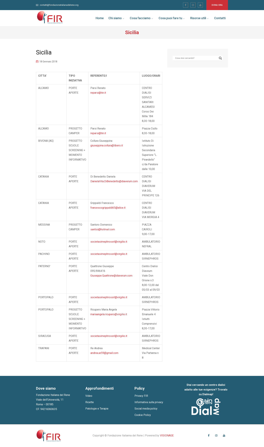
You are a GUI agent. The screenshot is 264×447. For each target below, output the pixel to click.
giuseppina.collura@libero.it (106, 145)
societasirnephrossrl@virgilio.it (108, 241)
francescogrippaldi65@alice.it (107, 207)
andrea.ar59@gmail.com (104, 353)
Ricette (89, 402)
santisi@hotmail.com (102, 229)
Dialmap (207, 394)
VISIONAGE (167, 435)
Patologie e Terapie (96, 408)
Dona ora (217, 5)
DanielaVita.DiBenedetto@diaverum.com (114, 181)
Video (88, 395)
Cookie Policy (143, 415)
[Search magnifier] (220, 58)
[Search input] (196, 58)
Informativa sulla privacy (149, 402)
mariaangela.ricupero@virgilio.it (108, 314)
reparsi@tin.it (98, 92)
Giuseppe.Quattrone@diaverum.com (111, 275)
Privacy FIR (141, 395)
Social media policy (146, 408)
